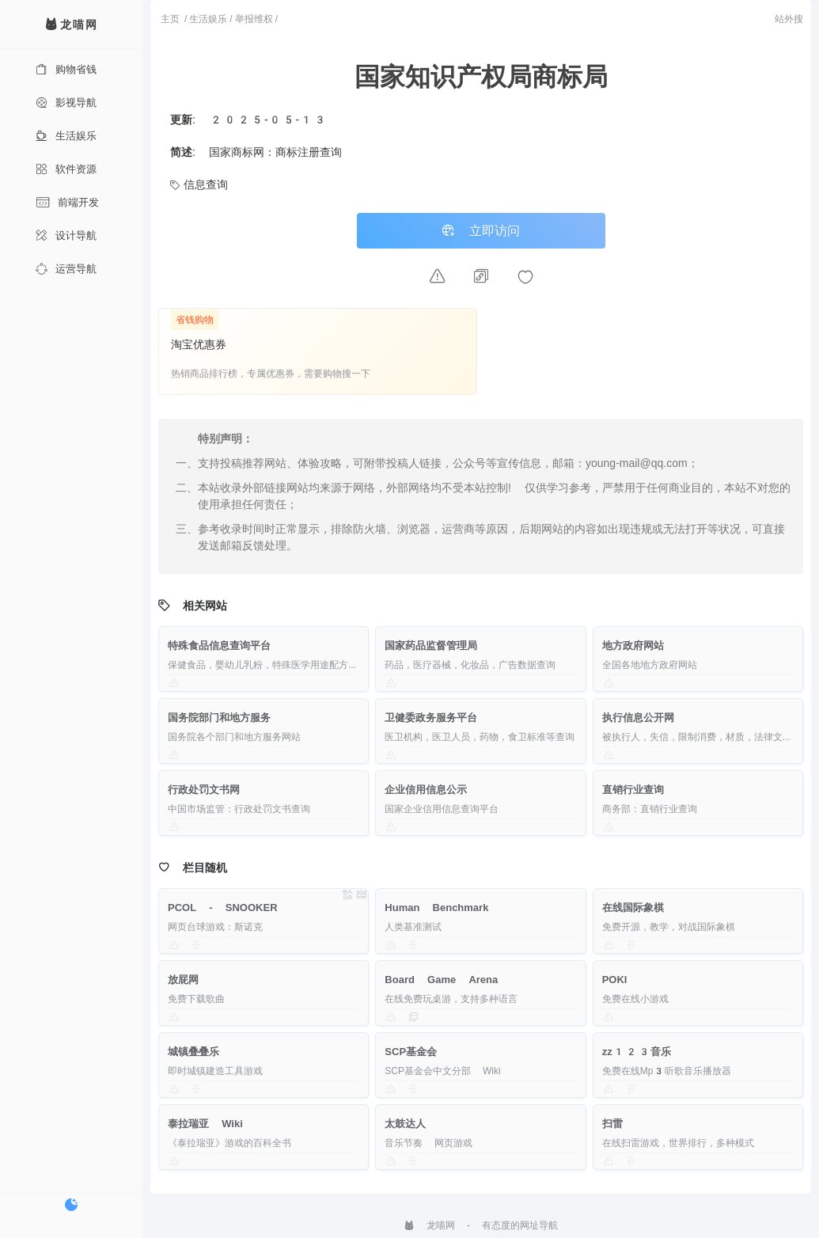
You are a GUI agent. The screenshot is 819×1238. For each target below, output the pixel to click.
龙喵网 (429, 1225)
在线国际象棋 (633, 907)
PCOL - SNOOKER (223, 907)
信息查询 (199, 184)
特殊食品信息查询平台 (219, 645)
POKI (615, 979)
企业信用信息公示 (426, 790)
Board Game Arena (441, 979)
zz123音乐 (637, 1052)
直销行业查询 (633, 790)
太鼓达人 (405, 1124)
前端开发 (67, 202)
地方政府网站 (633, 645)
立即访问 (481, 230)
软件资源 (66, 169)
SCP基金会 (411, 1052)
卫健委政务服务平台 (431, 717)
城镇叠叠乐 (193, 1052)
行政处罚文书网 (204, 790)
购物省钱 (66, 69)
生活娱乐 (66, 136)
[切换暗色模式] (71, 1205)
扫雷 (612, 1124)
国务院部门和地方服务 (219, 717)
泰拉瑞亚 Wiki (205, 1124)
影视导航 (66, 102)
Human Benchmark (436, 907)
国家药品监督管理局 (431, 645)
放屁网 (183, 979)
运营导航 (66, 269)
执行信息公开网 (638, 717)
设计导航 (66, 235)
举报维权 (254, 19)
